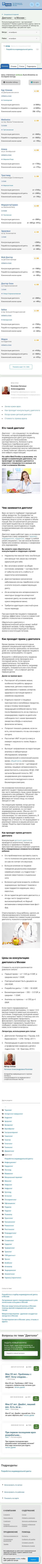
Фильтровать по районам (13, 1492)
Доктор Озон (7, 283)
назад (18, 46)
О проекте (6, 1515)
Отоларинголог (10, 1200)
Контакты (25, 1536)
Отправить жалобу (28, 1542)
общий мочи (16, 761)
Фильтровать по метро (12, 1485)
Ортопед (7, 1192)
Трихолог (8, 1252)
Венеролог (8, 1125)
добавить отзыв (6, 96)
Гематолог (8, 1136)
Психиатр (8, 1214)
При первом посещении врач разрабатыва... (20, 1433)
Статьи (24, 1515)
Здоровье (5, 231)
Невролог (8, 1185)
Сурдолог (8, 1244)
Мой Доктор (7, 257)
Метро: (4, 32)
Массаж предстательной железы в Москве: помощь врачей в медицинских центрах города (19, 1308)
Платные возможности (10, 1536)
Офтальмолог (9, 1203)
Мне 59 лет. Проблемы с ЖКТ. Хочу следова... (18, 1375)
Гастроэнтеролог (11, 1132)
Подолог (7, 1211)
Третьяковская (8, 130)
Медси (4, 339)
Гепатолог (8, 1144)
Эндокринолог (10, 1270)
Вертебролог (9, 1129)
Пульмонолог (9, 1222)
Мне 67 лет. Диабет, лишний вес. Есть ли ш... (20, 1405)
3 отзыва (4, 125)
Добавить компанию (28, 1518)
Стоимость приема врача (16, 418)
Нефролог (8, 1188)
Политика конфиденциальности (10, 1525)
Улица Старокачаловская (12, 293)
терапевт (33, 536)
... (5, 1106)
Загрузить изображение (29, 1521)
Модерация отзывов (28, 1546)
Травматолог (9, 1248)
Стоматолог (9, 1241)
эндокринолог (8, 538)
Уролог (7, 1259)
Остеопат (8, 1196)
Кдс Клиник (6, 90)
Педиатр (7, 1207)
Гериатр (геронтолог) (12, 1278)
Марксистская (8, 185)
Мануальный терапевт (13, 1177)
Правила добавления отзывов (28, 1525)
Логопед (7, 1170)
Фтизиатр (8, 1267)
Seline (4, 309)
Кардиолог (8, 1166)
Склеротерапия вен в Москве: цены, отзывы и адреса (20, 1321)
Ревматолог (9, 1226)
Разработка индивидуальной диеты (19, 49)
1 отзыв (3, 181)
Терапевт (8, 1110)
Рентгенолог (9, 1229)
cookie (18, 1558)
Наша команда (8, 1518)
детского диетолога (23, 840)
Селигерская (7, 100)
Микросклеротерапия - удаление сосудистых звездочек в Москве (19, 1315)
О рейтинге (6, 1521)
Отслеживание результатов (8, 1540)
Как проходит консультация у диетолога (22, 410)
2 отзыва (4, 210)
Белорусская (7, 320)
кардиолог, (20, 538)
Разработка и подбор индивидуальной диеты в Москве (20, 1296)
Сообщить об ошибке (28, 1539)
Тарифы (6, 1544)
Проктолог (8, 1218)
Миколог (7, 1181)
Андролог (8, 1118)
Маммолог (8, 1174)
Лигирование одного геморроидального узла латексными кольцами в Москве (20, 1301)
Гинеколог (8, 1147)
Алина (4, 149)
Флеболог (8, 1263)
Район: (4, 38)
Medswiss (5, 119)
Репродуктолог (10, 1233)
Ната (7, 1437)
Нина (7, 1409)
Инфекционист (10, 1162)
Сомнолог (8, 1237)
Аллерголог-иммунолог (13, 1114)
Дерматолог (9, 1151)
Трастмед (6, 175)
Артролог (8, 1121)
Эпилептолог (9, 1274)
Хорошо (33, 1559)
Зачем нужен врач (13, 406)
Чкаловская (7, 215)
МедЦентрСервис (9, 205)
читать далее (19, 1387)
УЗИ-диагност (9, 1255)
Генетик (7, 1140)
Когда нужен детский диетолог (18, 414)
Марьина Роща (8, 159)
